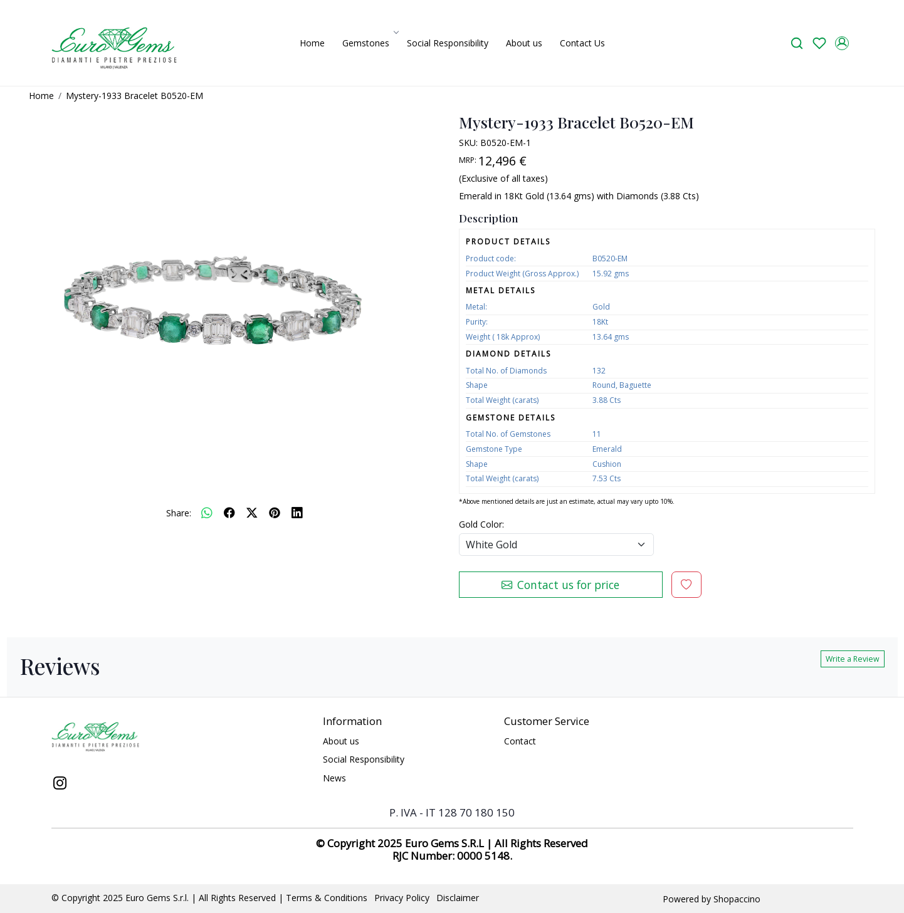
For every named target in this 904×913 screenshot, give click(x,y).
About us (524, 43)
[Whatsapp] (207, 512)
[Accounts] (842, 43)
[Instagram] (60, 784)
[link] (797, 43)
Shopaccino (736, 899)
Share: (178, 513)
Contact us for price (560, 584)
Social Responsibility (447, 43)
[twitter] (252, 512)
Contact (520, 741)
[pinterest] (274, 512)
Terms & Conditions (326, 898)
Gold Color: (481, 524)
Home (312, 43)
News (334, 778)
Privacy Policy (401, 898)
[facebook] (229, 512)
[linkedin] (297, 512)
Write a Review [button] (853, 659)
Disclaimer (457, 898)
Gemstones (369, 43)
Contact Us (582, 43)
